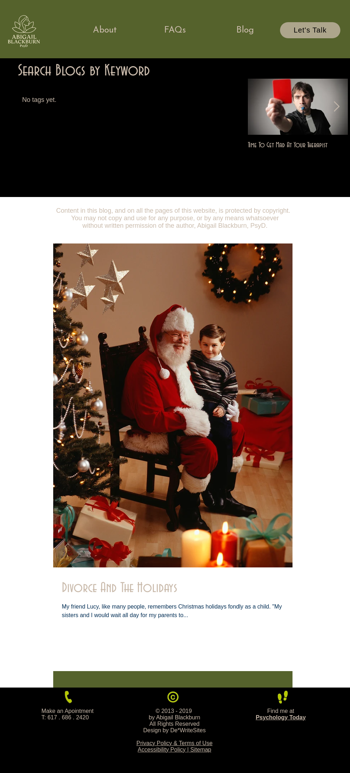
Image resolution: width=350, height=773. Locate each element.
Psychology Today (281, 717)
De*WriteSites (188, 730)
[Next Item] (336, 106)
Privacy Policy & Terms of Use (174, 743)
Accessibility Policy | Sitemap (174, 750)
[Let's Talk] (310, 30)
